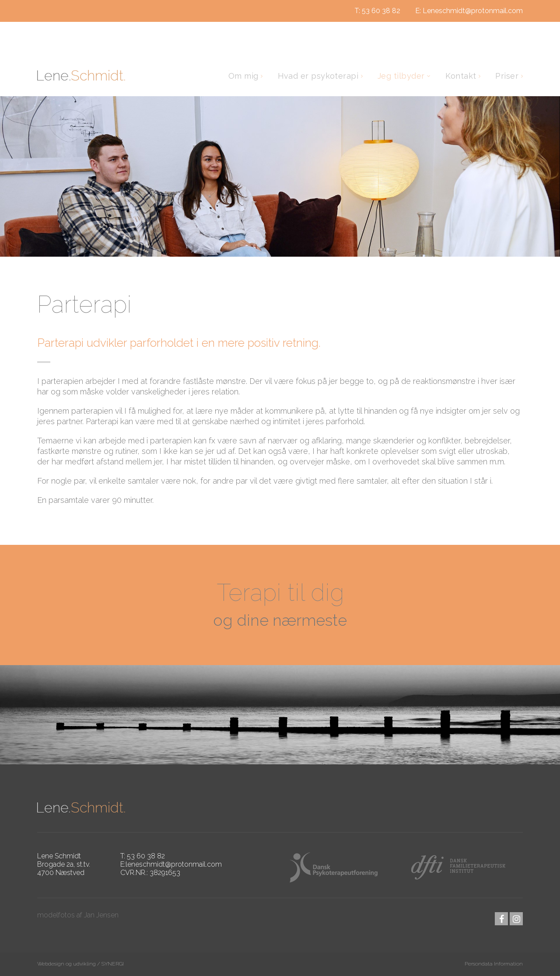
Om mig (244, 75)
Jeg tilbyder (402, 75)
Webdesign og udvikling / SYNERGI (80, 964)
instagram (516, 918)
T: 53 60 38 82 (377, 11)
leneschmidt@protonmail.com (174, 864)
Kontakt (462, 75)
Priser (508, 75)
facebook (501, 918)
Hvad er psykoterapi (319, 75)
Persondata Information (494, 964)
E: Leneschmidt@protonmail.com (469, 11)
